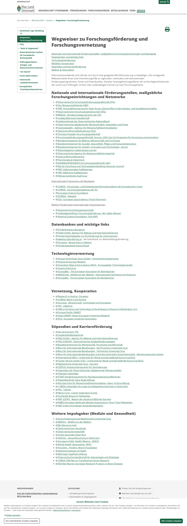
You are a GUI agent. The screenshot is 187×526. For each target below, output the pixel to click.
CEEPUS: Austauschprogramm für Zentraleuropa (82, 367)
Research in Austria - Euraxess (73, 296)
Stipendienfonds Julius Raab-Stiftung (76, 380)
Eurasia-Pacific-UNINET (69, 312)
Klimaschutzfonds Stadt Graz (72, 175)
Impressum (76, 510)
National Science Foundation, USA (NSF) (78, 216)
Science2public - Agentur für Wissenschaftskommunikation (87, 127)
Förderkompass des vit (71, 229)
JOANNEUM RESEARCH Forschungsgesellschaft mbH (84, 163)
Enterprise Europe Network (72, 261)
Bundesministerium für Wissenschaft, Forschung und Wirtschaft (90, 344)
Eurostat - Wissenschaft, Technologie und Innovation (84, 302)
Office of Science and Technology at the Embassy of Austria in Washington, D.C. (98, 309)
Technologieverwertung (63, 60)
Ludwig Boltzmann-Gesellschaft (74, 118)
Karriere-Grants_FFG (68, 331)
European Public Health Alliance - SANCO (78, 441)
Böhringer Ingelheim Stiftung (72, 454)
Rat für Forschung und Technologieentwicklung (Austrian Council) (91, 166)
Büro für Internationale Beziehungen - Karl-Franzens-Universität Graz (93, 347)
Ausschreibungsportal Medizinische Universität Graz (84, 418)
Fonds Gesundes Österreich (72, 434)
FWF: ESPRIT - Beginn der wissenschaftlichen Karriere (84, 399)
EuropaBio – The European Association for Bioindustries (86, 271)
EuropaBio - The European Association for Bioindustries (86, 277)
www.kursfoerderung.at (70, 239)
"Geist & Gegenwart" (29, 48)
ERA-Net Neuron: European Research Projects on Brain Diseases (90, 463)
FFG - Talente (64, 389)
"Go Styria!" (25, 71)
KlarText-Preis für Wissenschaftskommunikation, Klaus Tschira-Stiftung (93, 383)
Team (132, 10)
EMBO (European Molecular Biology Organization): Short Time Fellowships (95, 402)
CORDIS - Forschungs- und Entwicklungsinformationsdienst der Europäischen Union (100, 186)
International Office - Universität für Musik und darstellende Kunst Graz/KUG (96, 357)
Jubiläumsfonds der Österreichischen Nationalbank (84, 121)
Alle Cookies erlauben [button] (171, 521)
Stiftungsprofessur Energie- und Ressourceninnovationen (31, 65)
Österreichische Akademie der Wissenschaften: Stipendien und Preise (93, 124)
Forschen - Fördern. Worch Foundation (77, 447)
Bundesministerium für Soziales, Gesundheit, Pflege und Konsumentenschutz (97, 143)
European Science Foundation (73, 193)
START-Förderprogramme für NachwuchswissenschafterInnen (89, 376)
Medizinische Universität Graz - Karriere (78, 364)
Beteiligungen (119, 10)
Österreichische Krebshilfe (71, 431)
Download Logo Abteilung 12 (32, 32)
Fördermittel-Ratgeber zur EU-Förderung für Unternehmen (88, 236)
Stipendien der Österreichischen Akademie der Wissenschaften (90, 370)
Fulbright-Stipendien (68, 373)
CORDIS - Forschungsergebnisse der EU (78, 189)
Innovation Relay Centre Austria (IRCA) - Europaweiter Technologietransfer (95, 265)
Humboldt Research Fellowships (74, 396)
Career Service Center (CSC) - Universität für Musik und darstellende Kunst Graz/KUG (100, 360)
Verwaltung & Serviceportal (82, 493)
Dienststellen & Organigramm (83, 497)
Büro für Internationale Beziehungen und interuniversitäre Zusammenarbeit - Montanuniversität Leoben (111, 354)
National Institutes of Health (72, 450)
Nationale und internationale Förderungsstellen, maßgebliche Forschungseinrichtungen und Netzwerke (103, 53)
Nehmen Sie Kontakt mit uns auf (136, 493)
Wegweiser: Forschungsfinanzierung (71, 20)
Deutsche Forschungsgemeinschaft (76, 210)
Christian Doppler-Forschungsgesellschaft (79, 134)
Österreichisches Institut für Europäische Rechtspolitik (31, 55)
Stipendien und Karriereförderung (68, 66)
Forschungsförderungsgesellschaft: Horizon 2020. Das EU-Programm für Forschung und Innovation (108, 137)
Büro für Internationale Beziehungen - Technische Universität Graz (91, 351)
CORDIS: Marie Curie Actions (72, 299)
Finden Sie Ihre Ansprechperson (135, 488)
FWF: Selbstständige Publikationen (75, 169)
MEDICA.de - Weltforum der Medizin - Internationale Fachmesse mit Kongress (97, 274)
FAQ (22, 44)
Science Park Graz (67, 268)
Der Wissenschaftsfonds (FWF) (73, 105)
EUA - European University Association (77, 318)
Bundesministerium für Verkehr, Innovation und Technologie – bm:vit (93, 147)
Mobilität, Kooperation (62, 63)
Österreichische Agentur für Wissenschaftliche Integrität (86, 153)
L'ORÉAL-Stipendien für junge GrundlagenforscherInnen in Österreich (93, 386)
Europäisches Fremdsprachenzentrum (31, 88)
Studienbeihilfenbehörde (70, 335)
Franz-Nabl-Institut (29, 75)
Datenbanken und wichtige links (67, 57)
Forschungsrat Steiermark (71, 159)
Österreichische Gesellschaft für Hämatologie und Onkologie (88, 457)
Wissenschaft (37, 20)
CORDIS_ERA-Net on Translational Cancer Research (83, 460)
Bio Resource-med (67, 425)
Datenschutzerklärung (61, 510)
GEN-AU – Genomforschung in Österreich (79, 438)
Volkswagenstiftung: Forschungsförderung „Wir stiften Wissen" (89, 213)
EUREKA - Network (67, 196)
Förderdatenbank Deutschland (73, 245)
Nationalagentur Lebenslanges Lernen (77, 150)
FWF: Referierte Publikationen (73, 172)
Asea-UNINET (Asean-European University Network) (84, 315)
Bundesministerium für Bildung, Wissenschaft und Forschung (89, 140)
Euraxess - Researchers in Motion (75, 242)
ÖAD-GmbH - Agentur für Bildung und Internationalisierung (88, 338)
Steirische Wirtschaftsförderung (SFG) (77, 131)
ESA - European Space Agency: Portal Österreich (82, 199)
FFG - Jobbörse (65, 306)
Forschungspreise (99, 10)
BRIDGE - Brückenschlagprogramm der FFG (79, 114)
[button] (12, 515)
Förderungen (78, 10)
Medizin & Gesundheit (62, 69)
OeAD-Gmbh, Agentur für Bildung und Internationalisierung (88, 232)
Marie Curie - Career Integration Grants (77, 392)
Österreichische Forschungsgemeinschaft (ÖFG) (82, 111)
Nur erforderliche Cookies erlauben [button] (22, 521)
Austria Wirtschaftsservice (71, 156)
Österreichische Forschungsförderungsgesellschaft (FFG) (86, 102)
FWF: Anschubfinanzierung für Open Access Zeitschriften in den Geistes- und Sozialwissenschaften (107, 108)
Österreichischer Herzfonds (72, 428)
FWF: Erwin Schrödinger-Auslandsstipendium (80, 405)
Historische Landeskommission (29, 81)
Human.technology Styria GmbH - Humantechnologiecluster (88, 258)
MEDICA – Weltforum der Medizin (74, 422)
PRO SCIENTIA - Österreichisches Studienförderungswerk (86, 341)
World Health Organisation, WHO (74, 444)
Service (141, 10)
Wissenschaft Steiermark (53, 10)
